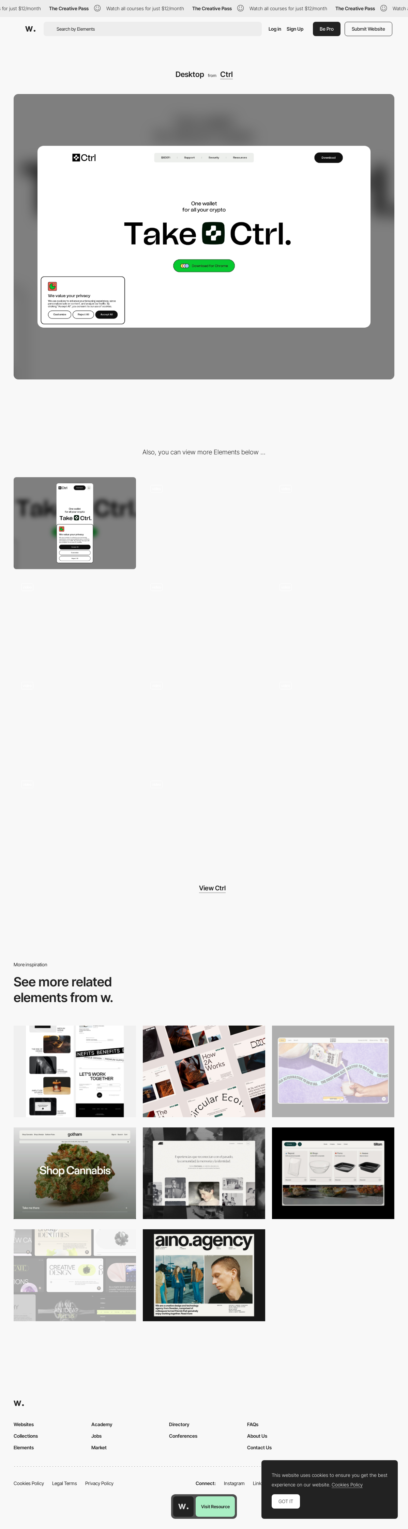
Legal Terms (64, 1483)
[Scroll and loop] (204, 720)
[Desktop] (75, 1071)
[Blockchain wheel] (75, 622)
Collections (26, 1436)
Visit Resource (215, 1506)
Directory (179, 1424)
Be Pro (327, 29)
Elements (24, 1447)
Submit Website (368, 29)
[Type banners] (333, 720)
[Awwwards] (30, 29)
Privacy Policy (99, 1483)
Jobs (96, 1436)
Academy (101, 1424)
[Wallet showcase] (204, 622)
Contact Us (259, 1447)
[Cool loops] (204, 818)
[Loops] (333, 523)
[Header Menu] (333, 1173)
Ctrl (226, 74)
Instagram (234, 1483)
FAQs (252, 1424)
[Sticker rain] (75, 720)
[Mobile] (75, 523)
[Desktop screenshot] (204, 1173)
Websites (24, 1424)
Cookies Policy (29, 1483)
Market (99, 1447)
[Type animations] (204, 523)
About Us (257, 1436)
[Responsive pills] (75, 818)
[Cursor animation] (333, 622)
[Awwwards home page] (183, 1506)
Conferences (183, 1436)
